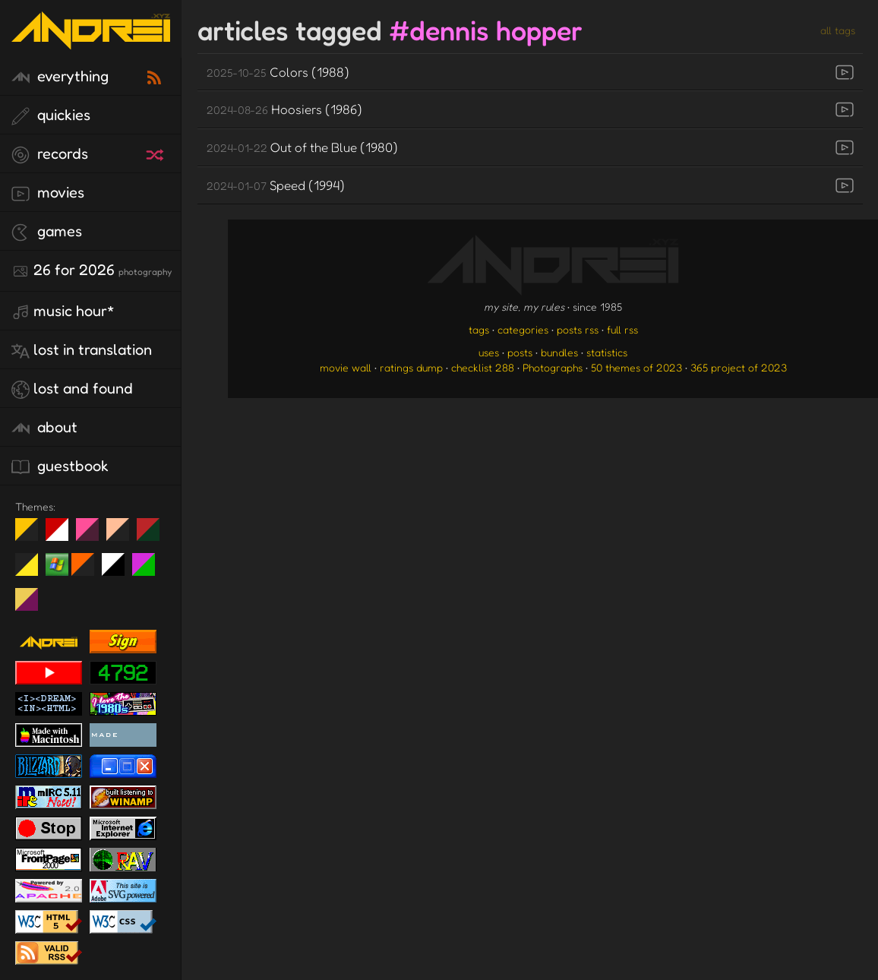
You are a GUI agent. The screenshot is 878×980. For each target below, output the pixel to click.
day (62, 535)
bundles (559, 352)
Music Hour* (63, 311)
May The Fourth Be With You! (32, 570)
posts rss (577, 329)
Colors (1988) (278, 72)
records (49, 154)
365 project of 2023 (738, 367)
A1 (149, 570)
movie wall (345, 367)
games (46, 232)
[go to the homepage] (90, 40)
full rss (622, 329)
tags (479, 329)
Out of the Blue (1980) (302, 147)
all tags (837, 30)
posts (519, 352)
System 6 (119, 570)
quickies (50, 115)
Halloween (88, 570)
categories (522, 329)
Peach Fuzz (123, 535)
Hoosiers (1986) (284, 109)
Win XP (57, 564)
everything (60, 77)
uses (488, 352)
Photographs (553, 367)
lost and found (72, 389)
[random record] (156, 153)
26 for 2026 (91, 270)
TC (32, 605)
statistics (606, 352)
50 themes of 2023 (636, 367)
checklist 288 (482, 367)
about (44, 428)
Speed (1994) (276, 185)
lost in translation (81, 350)
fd (92, 535)
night (32, 535)
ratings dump (411, 367)
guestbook (60, 466)
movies (47, 193)
